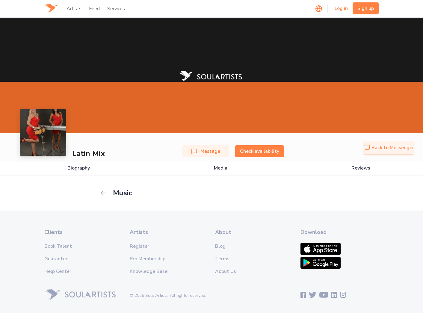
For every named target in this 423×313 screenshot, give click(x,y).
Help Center (57, 271)
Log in (341, 8)
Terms (222, 259)
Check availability (259, 151)
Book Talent (58, 246)
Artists (74, 8)
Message (205, 151)
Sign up (365, 8)
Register (139, 246)
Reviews (360, 168)
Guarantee (56, 259)
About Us (225, 271)
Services (116, 8)
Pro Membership (147, 259)
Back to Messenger (389, 147)
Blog (220, 246)
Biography (78, 168)
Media (220, 168)
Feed (94, 8)
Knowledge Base (148, 271)
